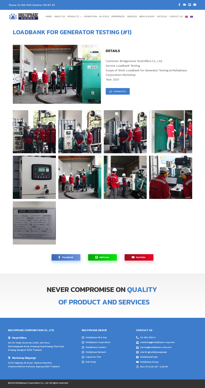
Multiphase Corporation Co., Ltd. (32, 383)
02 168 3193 (24, 5)
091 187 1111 (49, 5)
